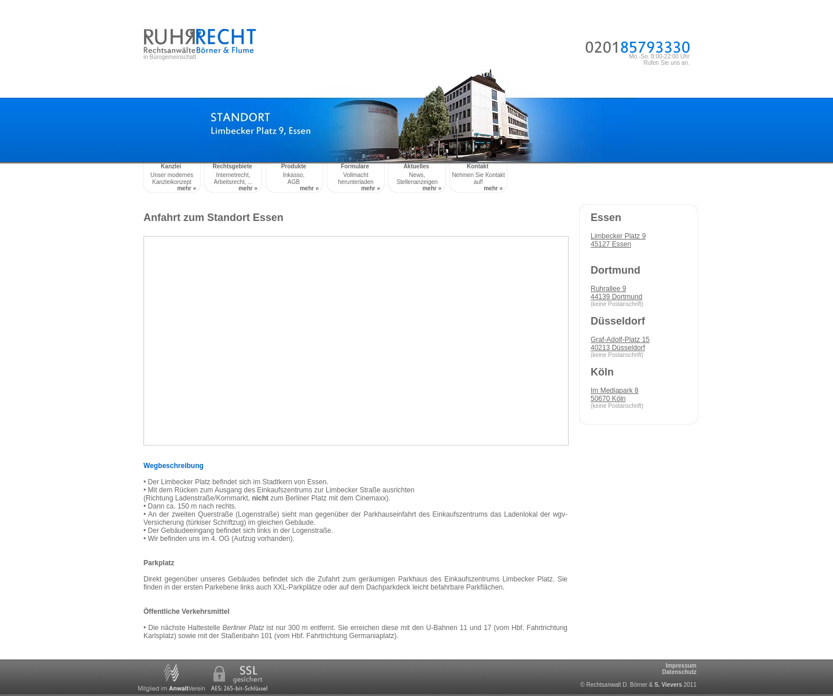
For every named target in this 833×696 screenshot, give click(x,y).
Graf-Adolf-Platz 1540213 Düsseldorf (620, 344)
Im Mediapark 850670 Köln (615, 394)
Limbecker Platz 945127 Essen (618, 240)
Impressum (681, 665)
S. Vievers (668, 685)
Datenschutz (679, 672)
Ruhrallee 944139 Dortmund (616, 293)
